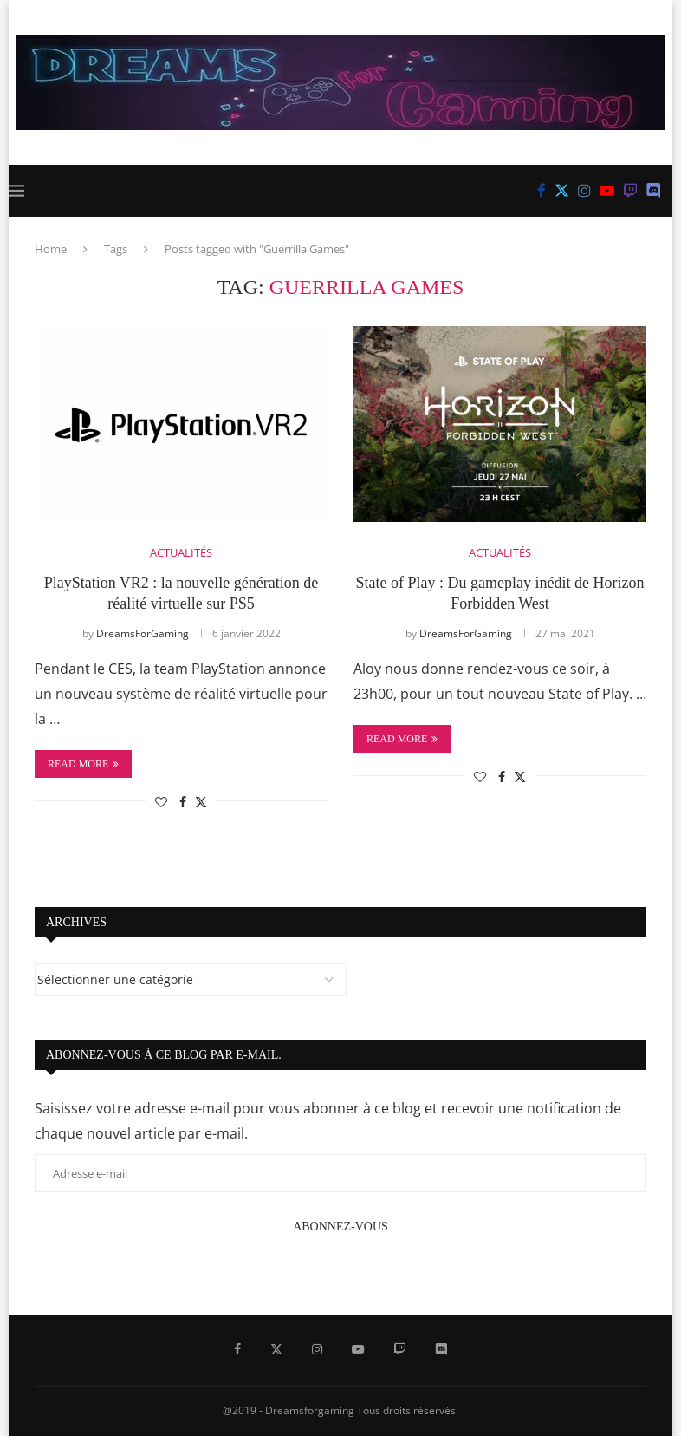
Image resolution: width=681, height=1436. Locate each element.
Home (51, 249)
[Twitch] (630, 191)
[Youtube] (607, 191)
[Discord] (653, 191)
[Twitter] (562, 191)
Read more (83, 764)
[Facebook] (541, 191)
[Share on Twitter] (201, 801)
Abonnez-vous (340, 1226)
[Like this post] (161, 801)
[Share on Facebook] (182, 801)
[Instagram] (584, 191)
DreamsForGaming (142, 633)
